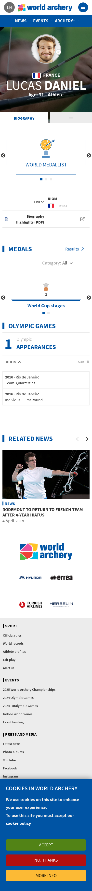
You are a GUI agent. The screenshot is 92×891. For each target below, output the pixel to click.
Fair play (9, 659)
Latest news (11, 743)
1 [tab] (41, 179)
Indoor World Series (17, 714)
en (9, 7)
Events (40, 21)
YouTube (9, 760)
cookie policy (18, 823)
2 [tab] (46, 179)
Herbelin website (61, 604)
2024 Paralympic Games (20, 705)
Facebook (10, 768)
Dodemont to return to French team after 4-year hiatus (42, 512)
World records (13, 643)
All (64, 263)
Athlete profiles (14, 651)
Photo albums (13, 752)
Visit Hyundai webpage (30, 577)
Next (88, 155)
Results (72, 249)
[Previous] (77, 439)
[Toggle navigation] (83, 7)
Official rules (12, 635)
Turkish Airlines (30, 604)
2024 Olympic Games (18, 697)
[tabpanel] (46, 153)
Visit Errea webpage (61, 577)
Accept (46, 845)
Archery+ (65, 21)
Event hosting (13, 722)
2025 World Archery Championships (29, 689)
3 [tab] (51, 179)
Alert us (8, 668)
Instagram (10, 776)
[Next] (87, 439)
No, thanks (46, 860)
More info (46, 875)
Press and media (21, 734)
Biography (24, 118)
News (20, 21)
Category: (51, 263)
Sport (11, 626)
